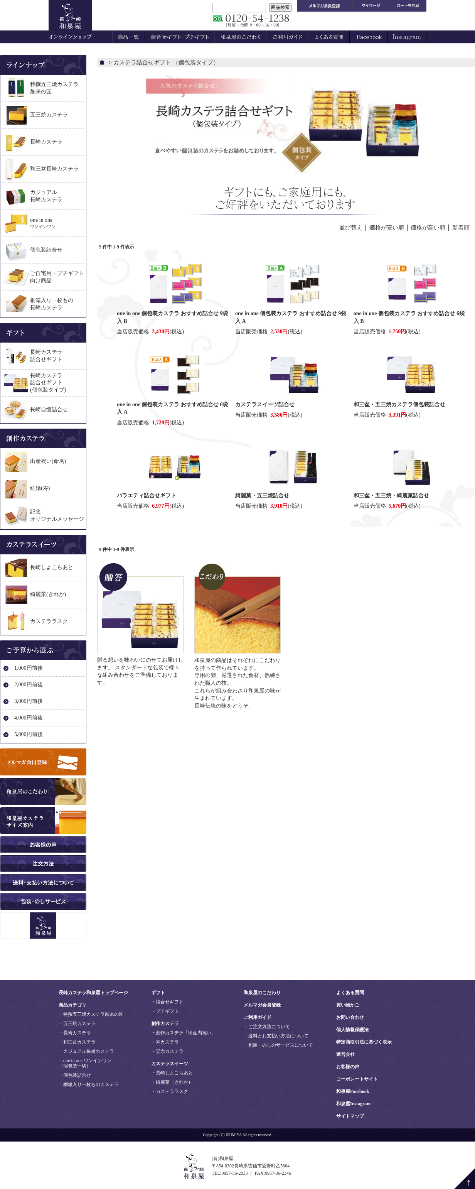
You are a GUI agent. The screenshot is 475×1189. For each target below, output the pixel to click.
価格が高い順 (428, 228)
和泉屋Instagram (353, 1103)
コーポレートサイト (357, 1079)
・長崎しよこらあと (172, 1073)
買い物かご (347, 1005)
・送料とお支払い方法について (276, 1036)
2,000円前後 (28, 684)
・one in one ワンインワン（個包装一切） (85, 1063)
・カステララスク (169, 1091)
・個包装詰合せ (75, 1075)
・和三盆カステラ (77, 1042)
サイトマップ (350, 1116)
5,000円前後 (28, 734)
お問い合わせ (350, 1017)
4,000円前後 (28, 718)
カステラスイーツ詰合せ (265, 404)
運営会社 (345, 1054)
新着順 (461, 228)
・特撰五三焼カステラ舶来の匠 (91, 1014)
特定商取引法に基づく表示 (364, 1042)
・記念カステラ (167, 1051)
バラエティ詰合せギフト (146, 495)
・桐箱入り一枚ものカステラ (89, 1084)
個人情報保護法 (352, 1029)
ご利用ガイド (257, 1017)
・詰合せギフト (167, 1002)
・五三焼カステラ (77, 1023)
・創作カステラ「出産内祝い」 (183, 1032)
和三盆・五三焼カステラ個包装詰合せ (399, 404)
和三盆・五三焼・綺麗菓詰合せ (391, 495)
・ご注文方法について (267, 1026)
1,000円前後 (28, 668)
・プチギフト (165, 1011)
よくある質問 (350, 992)
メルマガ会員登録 (262, 1005)
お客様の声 (347, 1066)
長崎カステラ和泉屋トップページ (93, 992)
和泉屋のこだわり (262, 992)
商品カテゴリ (72, 1005)
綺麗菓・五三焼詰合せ (262, 495)
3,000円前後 (28, 701)
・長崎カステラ (75, 1032)
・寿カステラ (165, 1042)
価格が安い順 (386, 228)
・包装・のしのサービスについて (278, 1045)
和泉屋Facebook (352, 1091)
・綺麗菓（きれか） (172, 1082)
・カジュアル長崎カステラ (86, 1051)
